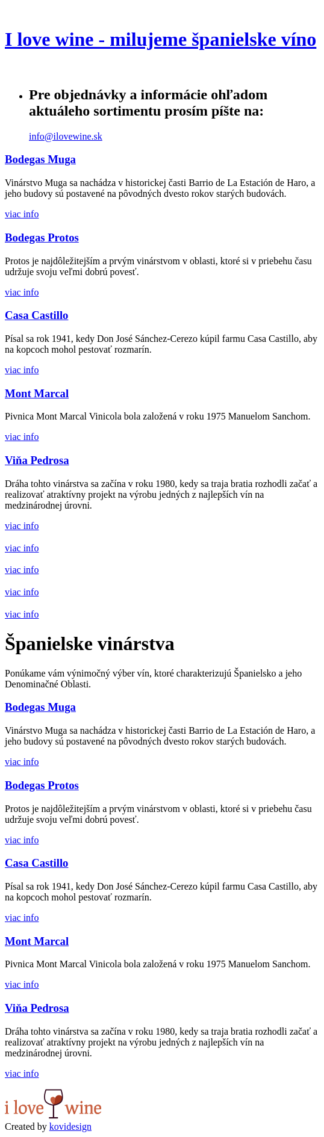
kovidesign (70, 1126)
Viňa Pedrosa (37, 460)
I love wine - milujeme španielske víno (160, 39)
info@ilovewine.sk (65, 136)
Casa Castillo (36, 315)
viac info (22, 214)
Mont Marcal (37, 393)
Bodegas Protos (42, 237)
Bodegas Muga (40, 159)
